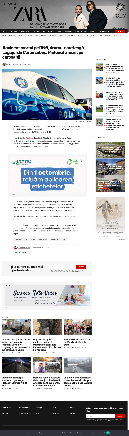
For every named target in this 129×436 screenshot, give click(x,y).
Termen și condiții (75, 271)
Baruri (80, 35)
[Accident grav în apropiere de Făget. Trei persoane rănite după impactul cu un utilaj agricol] (99, 94)
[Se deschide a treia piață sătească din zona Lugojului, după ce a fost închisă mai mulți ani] (99, 108)
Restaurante (71, 35)
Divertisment (24, 413)
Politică (72, 407)
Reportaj (12, 35)
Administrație (102, 161)
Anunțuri (43, 35)
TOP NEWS (120, 31)
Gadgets (107, 35)
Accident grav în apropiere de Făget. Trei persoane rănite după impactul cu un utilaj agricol (114, 96)
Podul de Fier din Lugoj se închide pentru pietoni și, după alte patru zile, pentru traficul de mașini (115, 82)
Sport (38, 413)
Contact (72, 413)
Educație (39, 407)
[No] (127, 433)
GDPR (66, 271)
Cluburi (93, 35)
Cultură (5, 413)
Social (55, 407)
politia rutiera (54, 239)
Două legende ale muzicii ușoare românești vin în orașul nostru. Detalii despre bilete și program (115, 124)
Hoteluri (61, 35)
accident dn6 (18, 239)
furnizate (29, 138)
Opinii (4, 35)
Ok (108, 433)
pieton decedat (42, 239)
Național (29, 35)
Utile (36, 35)
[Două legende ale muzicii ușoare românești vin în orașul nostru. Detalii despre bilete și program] (99, 122)
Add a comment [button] (23, 252)
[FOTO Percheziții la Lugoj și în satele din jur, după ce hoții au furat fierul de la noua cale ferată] (99, 67)
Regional (20, 35)
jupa (26, 239)
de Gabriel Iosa (102, 155)
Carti (100, 35)
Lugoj (100, 145)
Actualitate (6, 44)
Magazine (53, 35)
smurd (64, 239)
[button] (3, 31)
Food (86, 35)
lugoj (33, 239)
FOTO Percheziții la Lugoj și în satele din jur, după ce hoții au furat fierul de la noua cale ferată (115, 68)
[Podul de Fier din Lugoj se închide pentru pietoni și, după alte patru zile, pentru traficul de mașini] (99, 80)
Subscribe (81, 267)
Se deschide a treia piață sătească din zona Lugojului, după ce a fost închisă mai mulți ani (115, 110)
